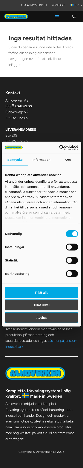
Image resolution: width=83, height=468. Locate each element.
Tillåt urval (42, 305)
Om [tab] (68, 159)
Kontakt (58, 5)
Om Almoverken (34, 5)
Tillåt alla (41, 292)
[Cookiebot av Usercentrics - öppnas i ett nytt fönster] (59, 147)
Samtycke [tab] (15, 159)
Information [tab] (41, 159)
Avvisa (41, 317)
